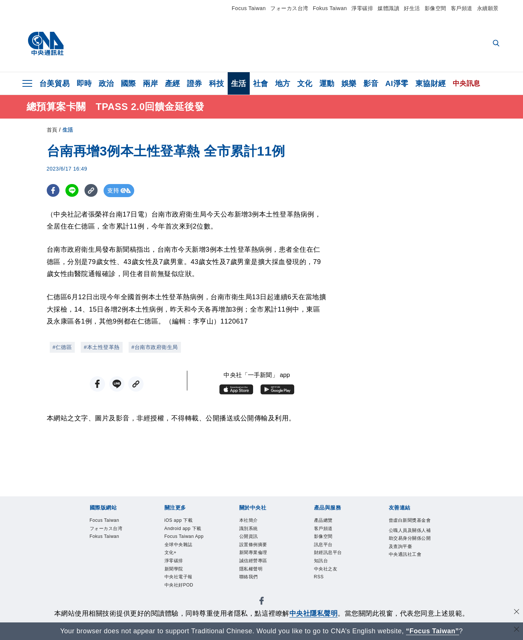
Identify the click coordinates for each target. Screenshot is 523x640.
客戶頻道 (462, 8)
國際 (128, 83)
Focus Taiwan (249, 8)
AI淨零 (397, 83)
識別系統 (248, 529)
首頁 (52, 130)
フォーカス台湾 (289, 8)
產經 (172, 83)
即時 (84, 83)
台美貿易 (54, 83)
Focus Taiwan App (184, 537)
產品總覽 (323, 520)
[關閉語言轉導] (516, 630)
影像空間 (435, 8)
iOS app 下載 (178, 520)
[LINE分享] (72, 190)
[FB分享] (53, 190)
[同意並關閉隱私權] (516, 612)
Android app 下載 (183, 529)
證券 (194, 83)
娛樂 (349, 83)
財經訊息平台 (328, 553)
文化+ (170, 553)
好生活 (412, 8)
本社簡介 (248, 520)
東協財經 (430, 83)
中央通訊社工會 (405, 555)
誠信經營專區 (253, 561)
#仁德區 (62, 347)
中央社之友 (326, 570)
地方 (282, 83)
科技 (216, 83)
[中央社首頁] (46, 44)
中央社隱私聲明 (313, 613)
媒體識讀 (388, 8)
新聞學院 (173, 570)
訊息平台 (323, 545)
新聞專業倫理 (253, 553)
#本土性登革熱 (101, 347)
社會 (260, 83)
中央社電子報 (178, 578)
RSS (319, 578)
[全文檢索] (497, 44)
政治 (106, 83)
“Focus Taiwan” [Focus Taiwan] (432, 631)
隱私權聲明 (251, 570)
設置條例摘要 (253, 545)
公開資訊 (248, 537)
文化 (305, 83)
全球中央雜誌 (178, 545)
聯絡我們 (248, 578)
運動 (327, 83)
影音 (371, 83)
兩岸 (150, 83)
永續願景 (488, 8)
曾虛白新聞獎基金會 (410, 520)
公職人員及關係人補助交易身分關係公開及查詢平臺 (410, 539)
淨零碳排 (362, 8)
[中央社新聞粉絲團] (261, 603)
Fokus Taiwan (330, 8)
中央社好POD (179, 586)
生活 (238, 83)
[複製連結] (91, 190)
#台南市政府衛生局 (155, 347)
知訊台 (321, 561)
